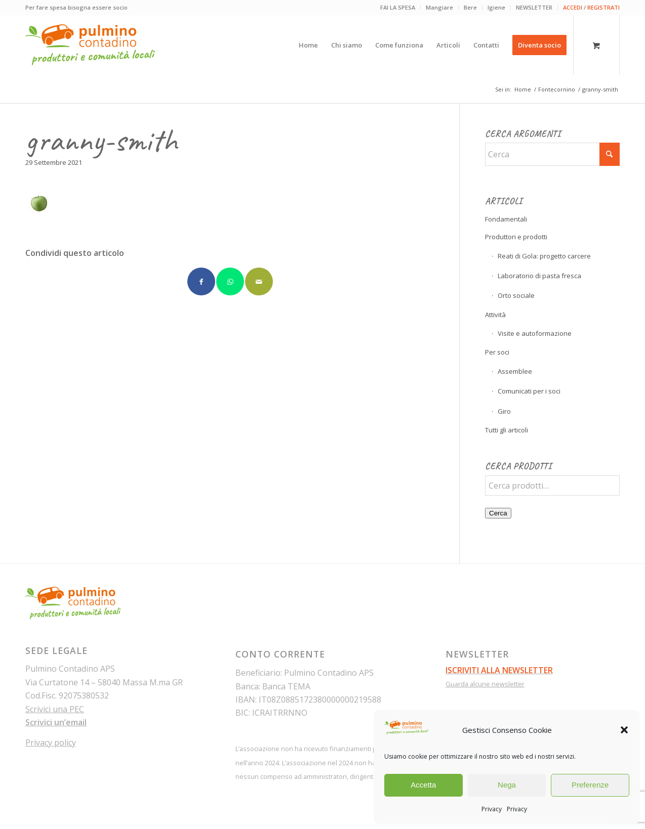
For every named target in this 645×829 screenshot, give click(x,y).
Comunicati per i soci (529, 391)
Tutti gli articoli (506, 429)
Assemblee (515, 371)
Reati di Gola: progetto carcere (544, 255)
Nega (507, 784)
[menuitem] (398, 7)
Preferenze (590, 784)
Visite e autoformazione (535, 333)
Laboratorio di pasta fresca (539, 275)
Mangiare (439, 7)
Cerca (498, 513)
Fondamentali (506, 219)
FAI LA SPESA (397, 7)
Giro (504, 411)
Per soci (497, 352)
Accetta (423, 784)
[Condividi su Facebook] (201, 281)
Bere (470, 7)
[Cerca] (552, 154)
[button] (624, 730)
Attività (495, 314)
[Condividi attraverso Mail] (259, 281)
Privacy (491, 809)
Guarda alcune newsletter (485, 683)
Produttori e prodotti (516, 236)
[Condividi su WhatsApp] (230, 281)
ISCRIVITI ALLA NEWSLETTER (499, 670)
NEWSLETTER (534, 7)
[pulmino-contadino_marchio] (90, 45)
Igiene (496, 7)
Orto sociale (516, 295)
